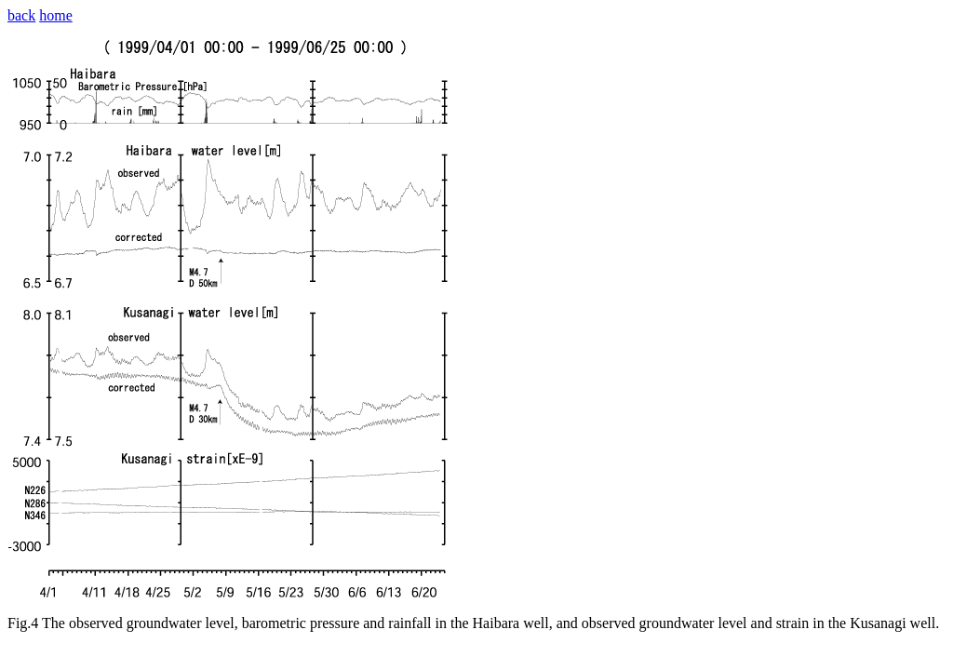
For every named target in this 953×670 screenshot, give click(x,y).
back (21, 15)
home (56, 15)
